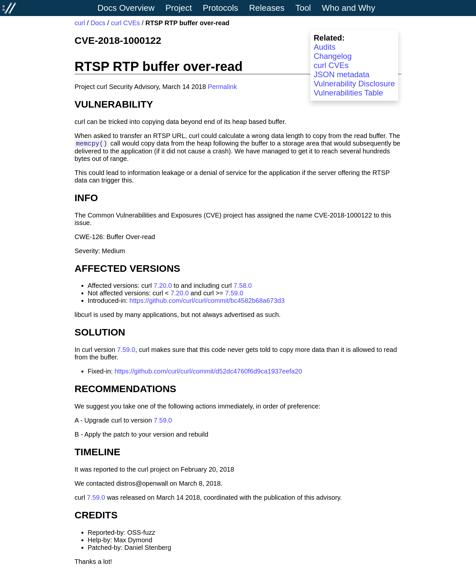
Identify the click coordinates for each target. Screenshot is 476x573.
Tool (303, 8)
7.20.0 (163, 286)
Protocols (220, 8)
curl (80, 22)
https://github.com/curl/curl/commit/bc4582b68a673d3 (207, 301)
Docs (98, 22)
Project (178, 8)
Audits (324, 47)
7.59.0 (234, 294)
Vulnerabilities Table (348, 92)
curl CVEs (125, 22)
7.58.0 (243, 286)
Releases (266, 8)
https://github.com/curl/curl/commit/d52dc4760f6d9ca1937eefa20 (208, 372)
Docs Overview (126, 8)
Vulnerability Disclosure (354, 83)
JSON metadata (341, 74)
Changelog (332, 56)
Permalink (222, 86)
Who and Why (348, 8)
